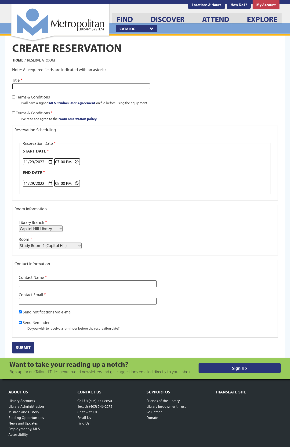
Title (16, 80)
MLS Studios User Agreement (72, 102)
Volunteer (154, 412)
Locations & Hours (206, 4)
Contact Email (31, 294)
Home (18, 60)
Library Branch (31, 222)
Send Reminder (36, 322)
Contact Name (31, 277)
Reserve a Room (41, 60)
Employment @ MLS (24, 428)
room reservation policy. (77, 118)
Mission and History (23, 412)
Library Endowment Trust (166, 406)
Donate (152, 417)
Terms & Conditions (33, 97)
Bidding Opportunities (26, 417)
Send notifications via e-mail (47, 312)
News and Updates (23, 423)
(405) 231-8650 (100, 400)
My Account (266, 4)
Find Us (83, 423)
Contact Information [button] (32, 263)
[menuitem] (206, 4)
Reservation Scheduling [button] (35, 129)
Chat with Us (87, 412)
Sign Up (239, 368)
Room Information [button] (30, 208)
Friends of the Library (163, 400)
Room (24, 239)
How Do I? (239, 4)
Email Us (84, 417)
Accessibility (18, 434)
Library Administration (26, 406)
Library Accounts (21, 400)
